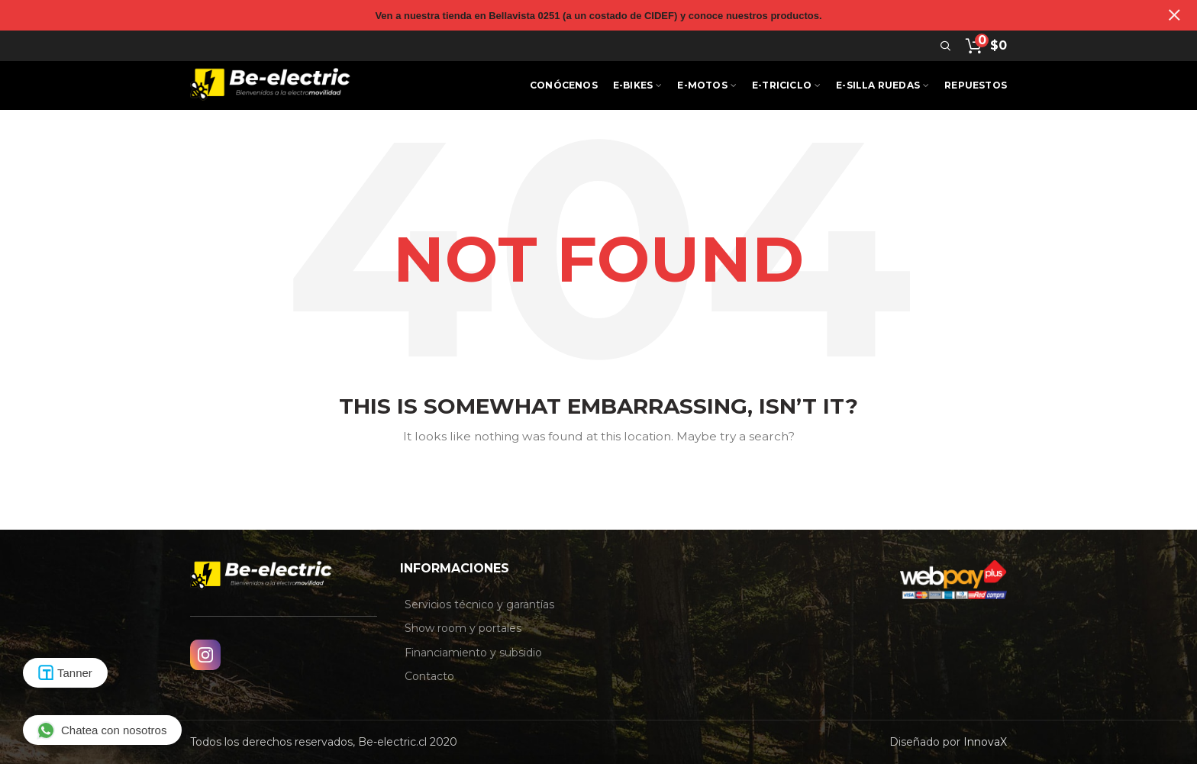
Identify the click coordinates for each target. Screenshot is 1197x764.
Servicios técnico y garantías (479, 604)
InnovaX (985, 742)
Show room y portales (463, 628)
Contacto (429, 676)
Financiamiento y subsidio (473, 652)
